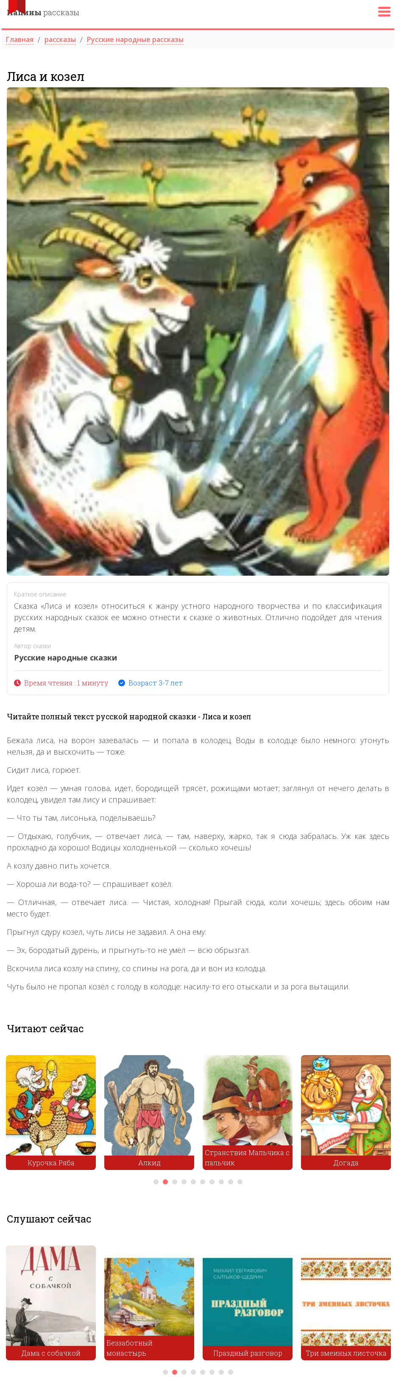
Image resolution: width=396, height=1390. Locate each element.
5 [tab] (193, 1181)
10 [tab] (240, 1181)
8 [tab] (221, 1181)
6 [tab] (202, 1181)
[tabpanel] (51, 1114)
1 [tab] (156, 1181)
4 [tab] (184, 1181)
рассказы (43, 12)
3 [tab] (174, 1181)
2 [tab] (165, 1181)
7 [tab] (212, 1181)
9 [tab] (230, 1181)
